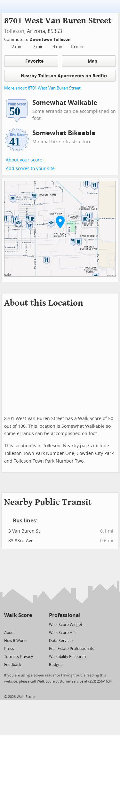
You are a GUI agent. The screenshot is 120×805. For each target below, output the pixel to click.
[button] (60, 222)
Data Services (61, 640)
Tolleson (14, 31)
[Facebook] (17, 624)
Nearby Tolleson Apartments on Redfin (60, 76)
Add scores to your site (30, 168)
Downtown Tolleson (50, 39)
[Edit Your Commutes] (75, 38)
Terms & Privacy (18, 656)
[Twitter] (8, 624)
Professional (65, 615)
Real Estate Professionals (71, 648)
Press (9, 648)
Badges (55, 664)
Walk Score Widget (65, 624)
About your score (24, 160)
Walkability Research (67, 656)
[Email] (27, 624)
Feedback (12, 664)
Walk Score (18, 615)
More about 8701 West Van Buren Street (42, 88)
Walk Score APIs (63, 632)
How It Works (16, 640)
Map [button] (88, 61)
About (9, 632)
